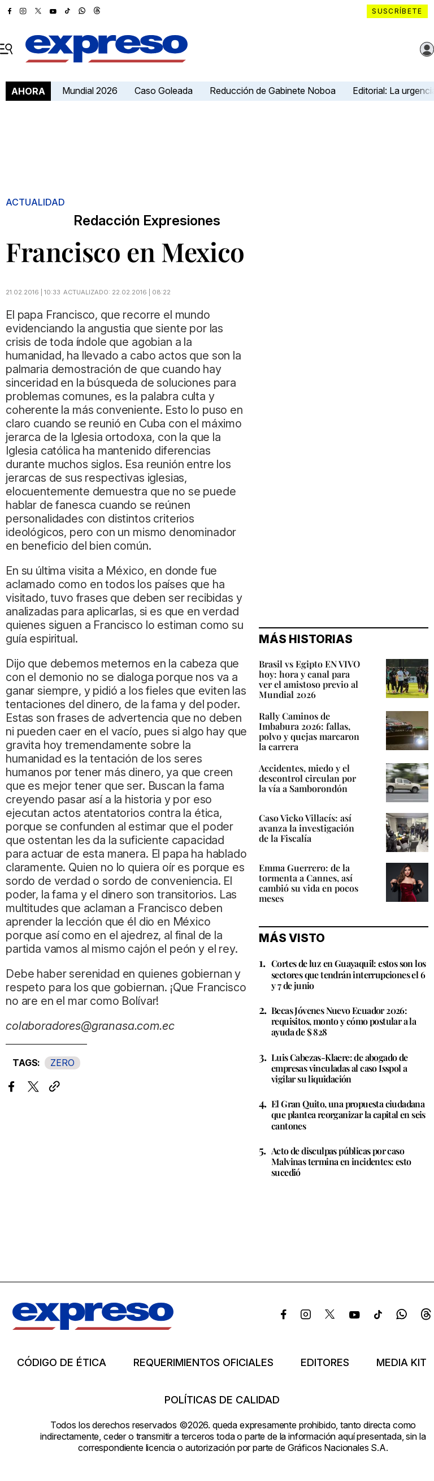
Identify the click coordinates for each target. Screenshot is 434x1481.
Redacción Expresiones (146, 221)
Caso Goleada (163, 90)
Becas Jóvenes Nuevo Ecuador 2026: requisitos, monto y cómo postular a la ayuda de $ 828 (343, 1021)
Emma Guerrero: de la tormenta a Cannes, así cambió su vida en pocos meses (308, 883)
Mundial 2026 (90, 90)
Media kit (401, 1363)
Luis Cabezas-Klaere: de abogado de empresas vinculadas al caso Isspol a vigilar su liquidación (339, 1068)
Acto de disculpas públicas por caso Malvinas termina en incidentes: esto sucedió (341, 1161)
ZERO (62, 1062)
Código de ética (61, 1363)
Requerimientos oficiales (203, 1363)
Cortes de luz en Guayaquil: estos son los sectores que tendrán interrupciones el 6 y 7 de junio (348, 974)
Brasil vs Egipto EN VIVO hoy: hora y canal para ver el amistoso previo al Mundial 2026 (309, 679)
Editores (325, 1363)
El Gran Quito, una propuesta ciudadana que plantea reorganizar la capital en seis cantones (348, 1114)
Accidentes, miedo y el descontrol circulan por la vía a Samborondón (307, 778)
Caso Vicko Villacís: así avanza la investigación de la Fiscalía (306, 828)
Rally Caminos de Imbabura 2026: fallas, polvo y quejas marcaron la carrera (309, 731)
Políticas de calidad (222, 1400)
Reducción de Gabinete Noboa (273, 90)
